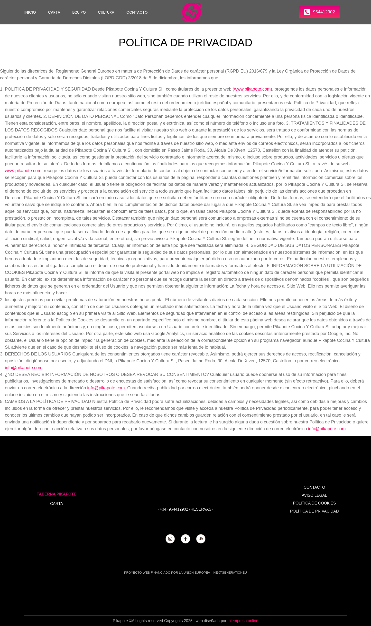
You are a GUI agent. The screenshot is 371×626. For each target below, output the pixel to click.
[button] (319, 12)
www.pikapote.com (252, 89)
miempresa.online (243, 621)
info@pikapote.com (23, 367)
